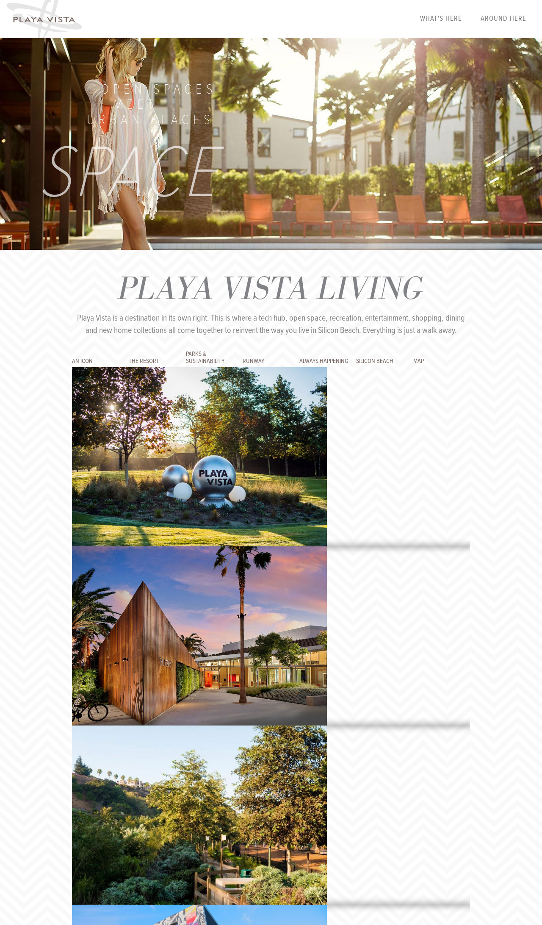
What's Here (441, 19)
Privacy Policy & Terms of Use (264, 837)
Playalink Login (122, 837)
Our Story (160, 837)
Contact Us (209, 837)
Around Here (503, 19)
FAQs (184, 837)
